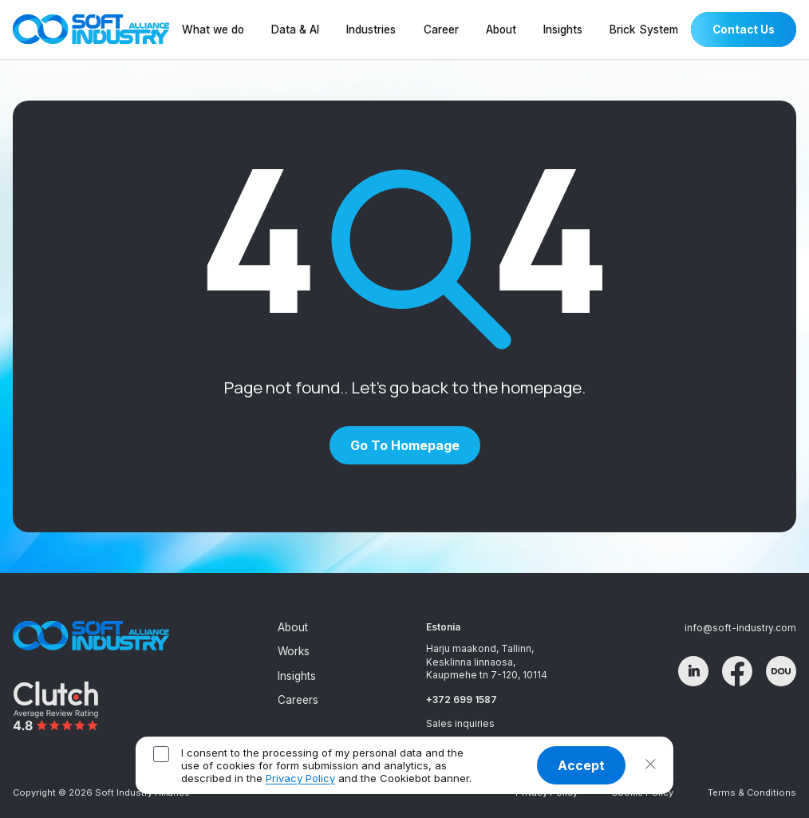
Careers (298, 700)
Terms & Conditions (752, 792)
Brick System (644, 29)
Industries (371, 29)
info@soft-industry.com (740, 628)
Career (441, 29)
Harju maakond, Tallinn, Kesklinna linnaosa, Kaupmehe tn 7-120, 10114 (486, 661)
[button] (650, 765)
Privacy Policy (300, 778)
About (501, 29)
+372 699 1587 (461, 699)
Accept (581, 765)
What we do (213, 29)
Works (294, 651)
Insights (562, 29)
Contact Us (743, 29)
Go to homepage (405, 445)
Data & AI (295, 29)
